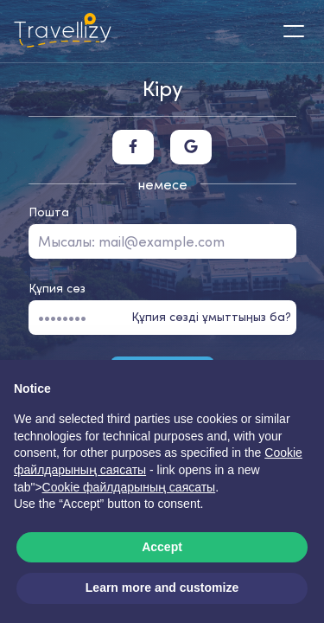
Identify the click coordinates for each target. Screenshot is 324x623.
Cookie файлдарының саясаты (129, 487)
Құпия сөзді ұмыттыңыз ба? (211, 316)
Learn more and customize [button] (162, 587)
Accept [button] (162, 547)
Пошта (49, 212)
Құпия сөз (57, 288)
